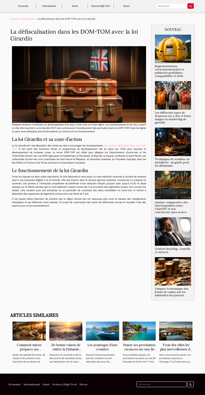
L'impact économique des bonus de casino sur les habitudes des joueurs (171, 292)
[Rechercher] (171, 6)
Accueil (14, 18)
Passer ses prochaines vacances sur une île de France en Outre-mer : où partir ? (139, 351)
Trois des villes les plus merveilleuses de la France (176, 349)
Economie (23, 6)
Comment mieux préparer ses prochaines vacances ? (29, 351)
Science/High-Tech (100, 6)
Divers (126, 6)
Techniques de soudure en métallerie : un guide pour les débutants (172, 162)
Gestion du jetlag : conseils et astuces (172, 250)
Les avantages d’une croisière (102, 347)
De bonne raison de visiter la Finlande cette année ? (65, 349)
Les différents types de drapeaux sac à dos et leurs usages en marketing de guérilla (173, 117)
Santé (75, 6)
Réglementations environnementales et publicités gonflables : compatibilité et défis (169, 71)
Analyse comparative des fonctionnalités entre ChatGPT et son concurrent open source (171, 207)
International (49, 6)
